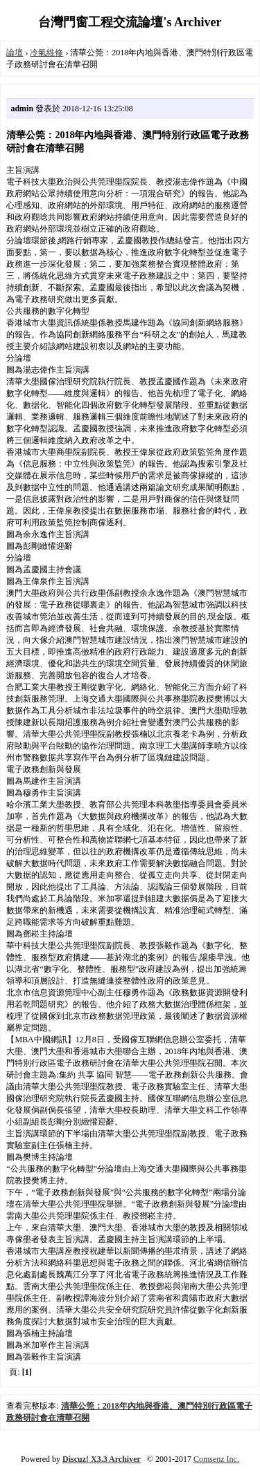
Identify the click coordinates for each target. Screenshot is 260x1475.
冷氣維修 (46, 52)
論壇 (14, 52)
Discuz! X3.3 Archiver (101, 1459)
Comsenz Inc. (216, 1459)
